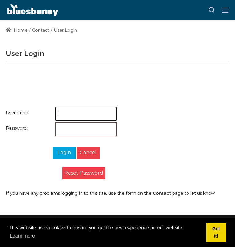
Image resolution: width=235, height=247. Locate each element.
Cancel (88, 152)
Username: (12, 112)
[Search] (211, 9)
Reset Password (83, 173)
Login (64, 152)
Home (17, 30)
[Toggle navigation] (225, 9)
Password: (12, 128)
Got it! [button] (216, 232)
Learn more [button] (22, 235)
